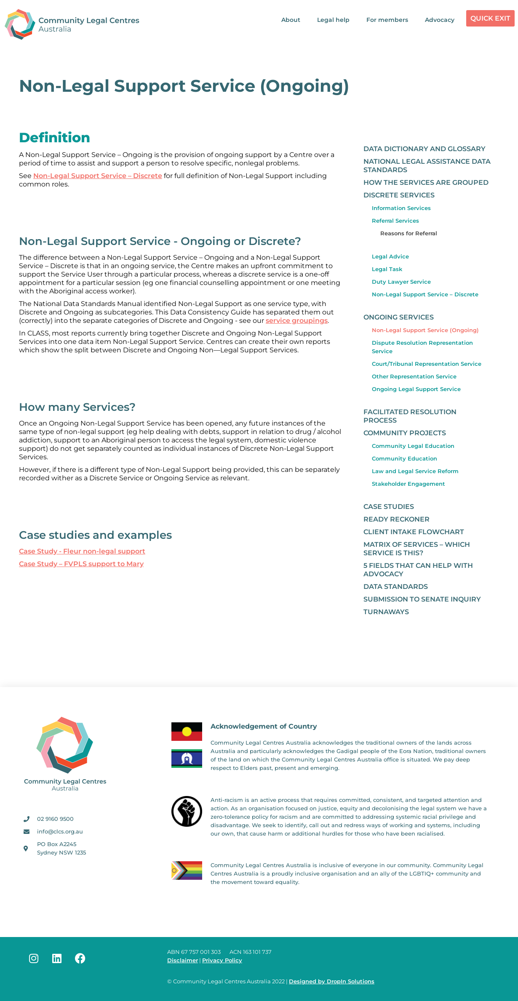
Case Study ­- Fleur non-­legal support (82, 551)
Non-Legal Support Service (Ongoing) (425, 330)
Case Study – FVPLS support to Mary (81, 564)
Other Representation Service (414, 376)
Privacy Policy (222, 960)
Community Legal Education (413, 445)
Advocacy (439, 20)
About (290, 20)
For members (387, 20)
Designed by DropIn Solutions (331, 981)
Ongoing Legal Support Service (416, 389)
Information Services (401, 208)
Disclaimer (182, 960)
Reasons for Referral (408, 233)
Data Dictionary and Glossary (424, 149)
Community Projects (404, 433)
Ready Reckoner (396, 519)
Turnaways (386, 612)
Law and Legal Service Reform (415, 471)
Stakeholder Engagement (408, 483)
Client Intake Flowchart (413, 532)
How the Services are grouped (426, 182)
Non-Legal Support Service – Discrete (97, 176)
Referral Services (395, 220)
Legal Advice (390, 256)
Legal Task (387, 269)
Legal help (333, 20)
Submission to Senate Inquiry (422, 599)
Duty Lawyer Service (401, 281)
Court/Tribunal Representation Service (426, 363)
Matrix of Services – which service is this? (416, 548)
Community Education (404, 458)
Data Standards (395, 587)
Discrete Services (399, 195)
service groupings (297, 321)
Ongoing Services (398, 317)
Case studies (388, 507)
